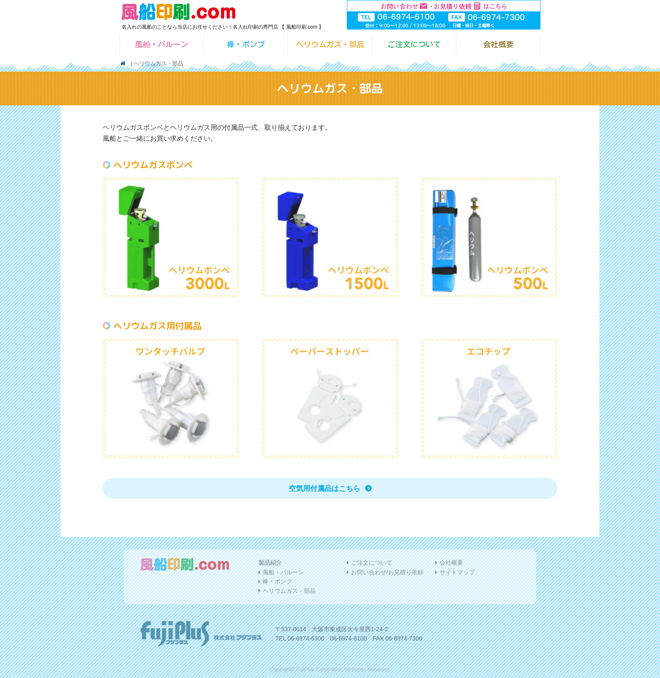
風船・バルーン (161, 44)
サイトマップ (457, 572)
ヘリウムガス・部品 (330, 44)
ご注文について (414, 44)
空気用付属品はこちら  (330, 488)
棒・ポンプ (246, 44)
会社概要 (498, 44)
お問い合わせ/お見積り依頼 (387, 572)
